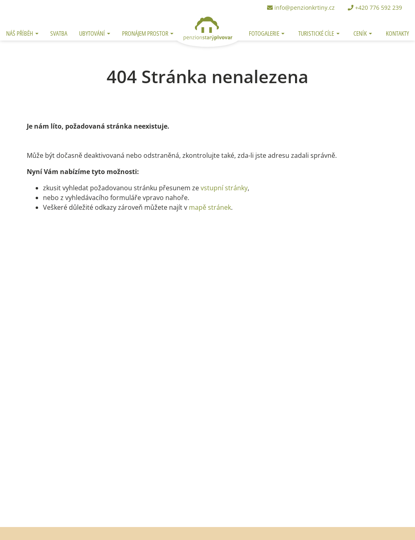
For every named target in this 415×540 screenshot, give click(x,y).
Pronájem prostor (145, 33)
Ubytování (92, 33)
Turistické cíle (316, 33)
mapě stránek (210, 207)
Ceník (360, 33)
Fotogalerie (264, 33)
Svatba (58, 33)
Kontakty (397, 33)
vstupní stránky (224, 187)
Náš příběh (20, 33)
